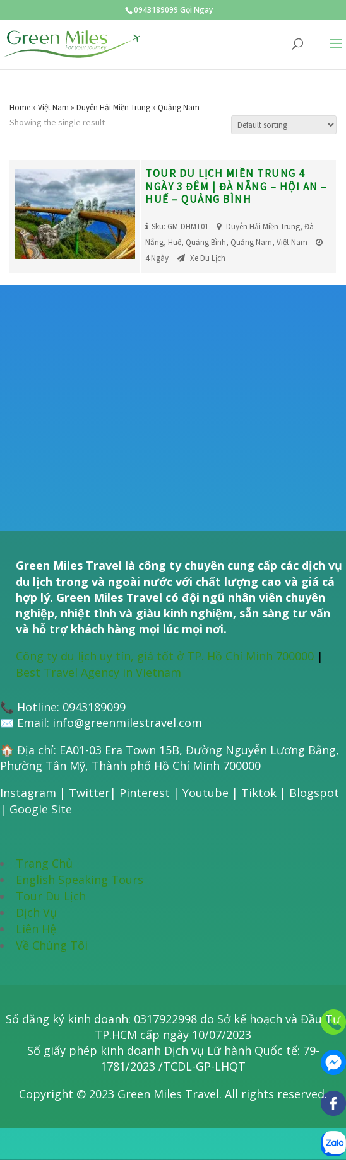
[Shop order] (284, 124)
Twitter (89, 792)
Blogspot (314, 792)
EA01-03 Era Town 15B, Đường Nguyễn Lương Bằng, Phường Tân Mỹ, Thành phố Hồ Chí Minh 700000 (169, 757)
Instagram (28, 792)
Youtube (205, 792)
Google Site (40, 809)
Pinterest (144, 792)
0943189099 (94, 707)
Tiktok (259, 792)
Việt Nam (53, 107)
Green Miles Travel (168, 1093)
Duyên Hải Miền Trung (113, 107)
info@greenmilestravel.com (127, 722)
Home (19, 107)
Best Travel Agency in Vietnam (98, 672)
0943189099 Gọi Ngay (173, 9)
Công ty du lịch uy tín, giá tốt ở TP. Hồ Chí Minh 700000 (165, 655)
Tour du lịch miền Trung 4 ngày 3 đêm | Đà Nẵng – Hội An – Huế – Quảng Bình (236, 186)
